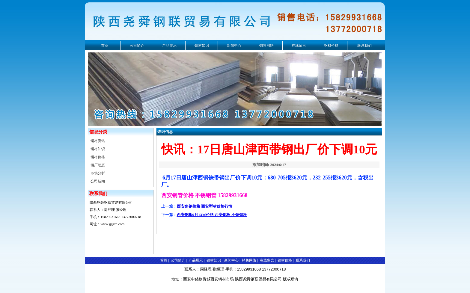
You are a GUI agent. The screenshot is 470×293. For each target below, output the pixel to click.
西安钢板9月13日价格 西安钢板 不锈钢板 (212, 214)
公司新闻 (98, 181)
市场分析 (98, 173)
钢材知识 (202, 45)
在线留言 (299, 45)
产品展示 (169, 45)
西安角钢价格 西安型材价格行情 (204, 206)
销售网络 (266, 45)
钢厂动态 (98, 165)
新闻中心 (234, 45)
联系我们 (364, 45)
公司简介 (137, 45)
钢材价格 (331, 45)
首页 (104, 45)
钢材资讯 (98, 141)
